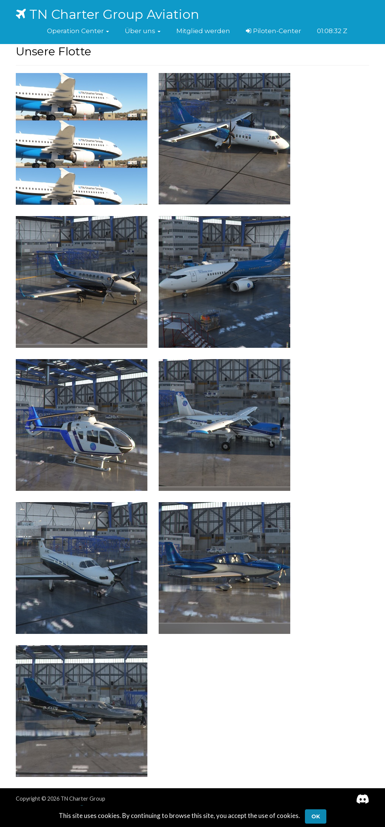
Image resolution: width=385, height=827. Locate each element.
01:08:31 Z (331, 31)
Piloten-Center (273, 31)
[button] (78, 30)
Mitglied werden (203, 31)
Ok (315, 816)
